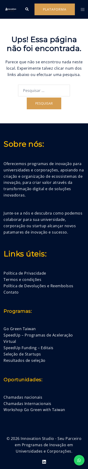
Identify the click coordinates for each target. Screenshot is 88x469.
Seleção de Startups (22, 354)
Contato (11, 292)
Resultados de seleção (25, 360)
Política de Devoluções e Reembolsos (38, 285)
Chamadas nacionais (23, 397)
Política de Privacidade (25, 273)
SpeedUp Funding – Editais (29, 347)
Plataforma (54, 9)
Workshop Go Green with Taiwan (34, 409)
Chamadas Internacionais (27, 403)
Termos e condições (22, 279)
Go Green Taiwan (20, 328)
